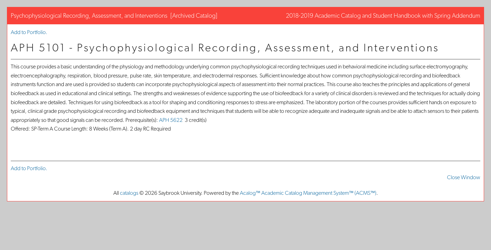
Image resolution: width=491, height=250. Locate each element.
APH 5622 (171, 120)
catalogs (129, 193)
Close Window (463, 177)
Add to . (29, 32)
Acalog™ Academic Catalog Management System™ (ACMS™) (308, 193)
